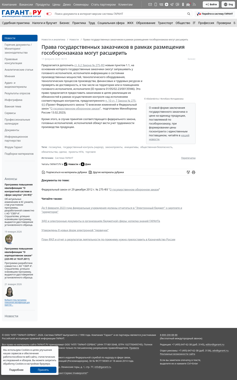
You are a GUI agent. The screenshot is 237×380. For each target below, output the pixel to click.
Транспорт (165, 23)
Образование (145, 23)
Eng (228, 4)
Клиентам (125, 4)
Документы (12, 130)
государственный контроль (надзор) (83, 147)
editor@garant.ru (215, 344)
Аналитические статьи (19, 69)
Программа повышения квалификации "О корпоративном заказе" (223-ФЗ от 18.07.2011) (19, 253)
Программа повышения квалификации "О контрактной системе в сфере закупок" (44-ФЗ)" (19, 189)
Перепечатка (188, 157)
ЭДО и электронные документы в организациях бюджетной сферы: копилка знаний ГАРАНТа (100, 221)
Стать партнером (103, 4)
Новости (10, 38)
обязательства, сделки (54, 151)
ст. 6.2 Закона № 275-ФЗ (89, 65)
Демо (67, 4)
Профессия (206, 23)
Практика (79, 23)
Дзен (86, 164)
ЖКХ (130, 23)
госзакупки (55, 147)
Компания (9, 4)
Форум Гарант (14, 147)
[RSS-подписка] (194, 4)
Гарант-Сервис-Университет (71, 373)
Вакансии (26, 4)
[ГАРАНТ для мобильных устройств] (156, 4)
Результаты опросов (17, 93)
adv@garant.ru (220, 350)
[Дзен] (166, 4)
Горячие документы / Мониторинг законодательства (18, 48)
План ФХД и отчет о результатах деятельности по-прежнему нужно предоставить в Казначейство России (108, 239)
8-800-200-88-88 (168, 334)
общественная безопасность (156, 147)
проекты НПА (76, 151)
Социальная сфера (111, 23)
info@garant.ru (102, 367)
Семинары (81, 4)
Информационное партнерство (16, 138)
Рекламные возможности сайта (177, 354)
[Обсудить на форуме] (188, 172)
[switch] (49, 13)
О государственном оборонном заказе (75, 108)
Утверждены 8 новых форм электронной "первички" (75, 230)
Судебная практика (16, 23)
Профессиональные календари (17, 121)
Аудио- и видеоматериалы (16, 85)
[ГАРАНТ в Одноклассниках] (183, 4)
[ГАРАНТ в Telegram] (172, 4)
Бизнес (65, 23)
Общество (183, 23)
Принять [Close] (43, 370)
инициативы (131, 147)
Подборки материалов (19, 154)
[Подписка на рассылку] (150, 4)
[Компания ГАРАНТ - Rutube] (189, 4)
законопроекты (114, 147)
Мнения (10, 76)
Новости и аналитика (53, 39)
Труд (92, 23)
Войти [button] (211, 4)
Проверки (224, 23)
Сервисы (10, 113)
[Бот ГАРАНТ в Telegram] (177, 4)
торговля (90, 151)
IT (194, 23)
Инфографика (13, 100)
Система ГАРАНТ (64, 157)
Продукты (43, 4)
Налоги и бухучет (44, 23)
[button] (215, 14)
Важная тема (13, 106)
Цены (56, 4)
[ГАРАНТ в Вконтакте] (161, 4)
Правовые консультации (13, 61)
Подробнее (16, 370)
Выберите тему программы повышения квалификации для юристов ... (17, 302)
